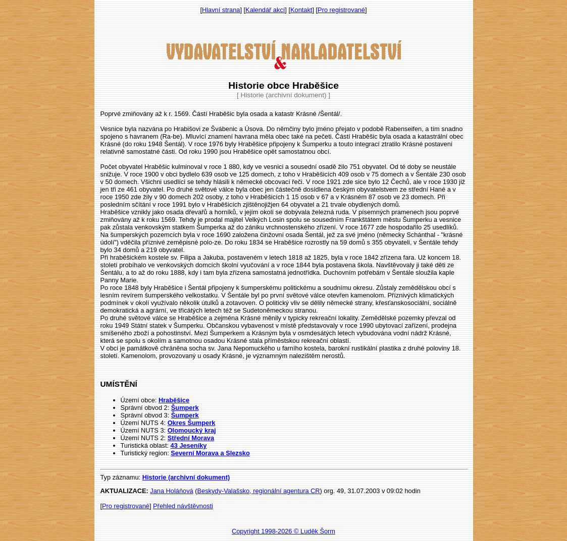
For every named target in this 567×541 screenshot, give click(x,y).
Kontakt (301, 10)
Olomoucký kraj (192, 430)
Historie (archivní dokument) (186, 477)
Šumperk (185, 407)
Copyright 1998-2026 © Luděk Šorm (283, 531)
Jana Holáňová (171, 491)
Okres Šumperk (192, 423)
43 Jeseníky (189, 445)
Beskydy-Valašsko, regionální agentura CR (258, 491)
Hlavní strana (221, 10)
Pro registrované (341, 10)
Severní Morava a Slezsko (210, 453)
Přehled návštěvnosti (183, 506)
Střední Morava (191, 438)
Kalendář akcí (265, 10)
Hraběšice (174, 400)
